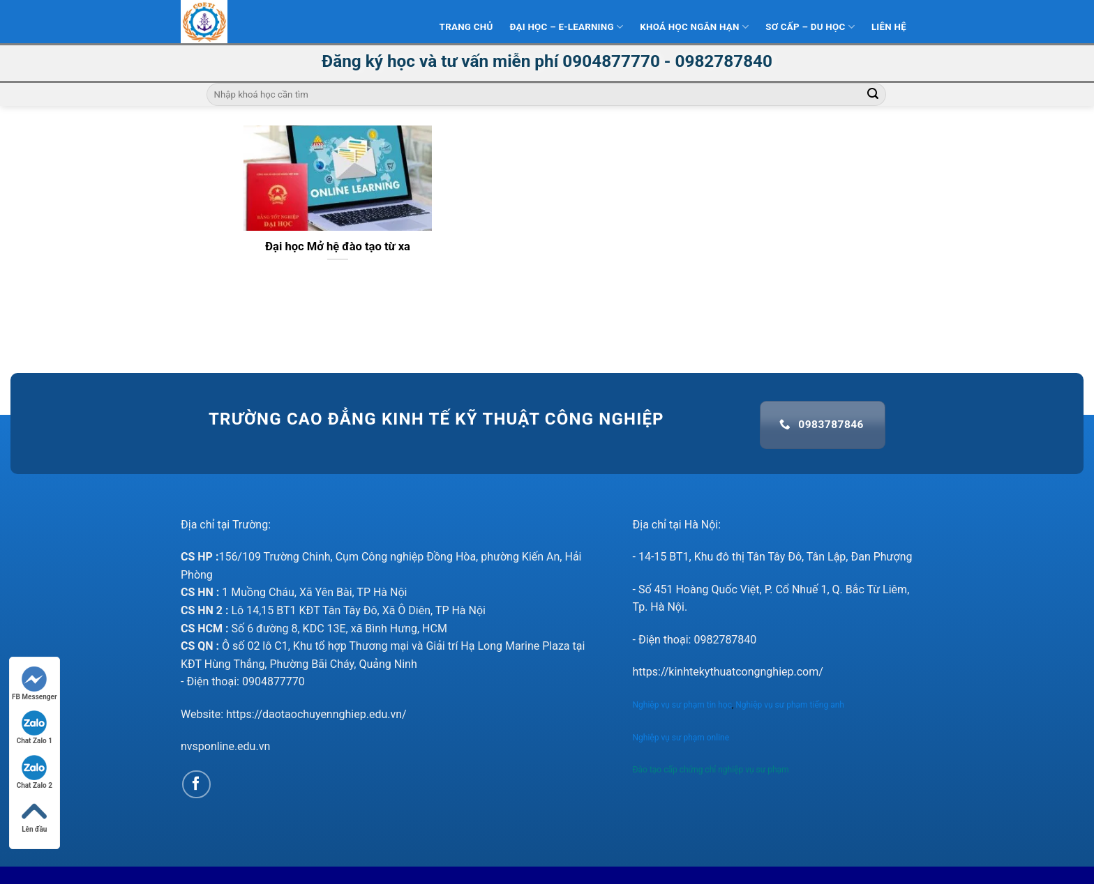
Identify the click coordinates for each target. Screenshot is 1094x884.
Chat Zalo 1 (34, 727)
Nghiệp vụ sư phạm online (681, 737)
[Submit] (873, 95)
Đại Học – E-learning (566, 26)
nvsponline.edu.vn (225, 746)
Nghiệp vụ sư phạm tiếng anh (790, 705)
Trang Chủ (466, 27)
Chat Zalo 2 (34, 772)
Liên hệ (888, 27)
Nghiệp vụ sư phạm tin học (682, 705)
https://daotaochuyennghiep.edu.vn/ (316, 714)
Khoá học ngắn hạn (694, 26)
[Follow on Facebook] (196, 784)
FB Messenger (34, 683)
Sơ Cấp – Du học (810, 26)
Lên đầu (34, 816)
